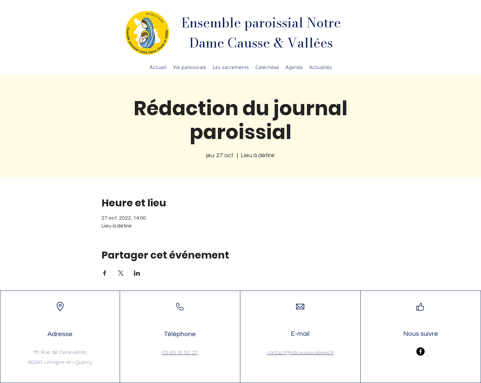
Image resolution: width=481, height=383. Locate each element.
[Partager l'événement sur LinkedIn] (137, 273)
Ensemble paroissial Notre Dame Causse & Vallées (261, 33)
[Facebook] (420, 351)
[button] (189, 68)
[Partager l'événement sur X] (121, 273)
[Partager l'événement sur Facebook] (105, 273)
